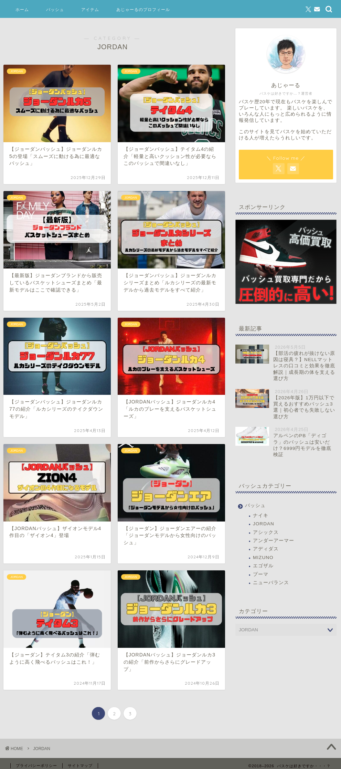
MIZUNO (263, 557)
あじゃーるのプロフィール (143, 9)
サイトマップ (80, 765)
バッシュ (55, 9)
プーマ (260, 574)
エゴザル (263, 565)
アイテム (90, 9)
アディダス (266, 548)
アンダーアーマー (273, 540)
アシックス (266, 532)
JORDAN (263, 523)
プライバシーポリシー (36, 765)
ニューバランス (271, 582)
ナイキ (260, 515)
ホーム (22, 9)
